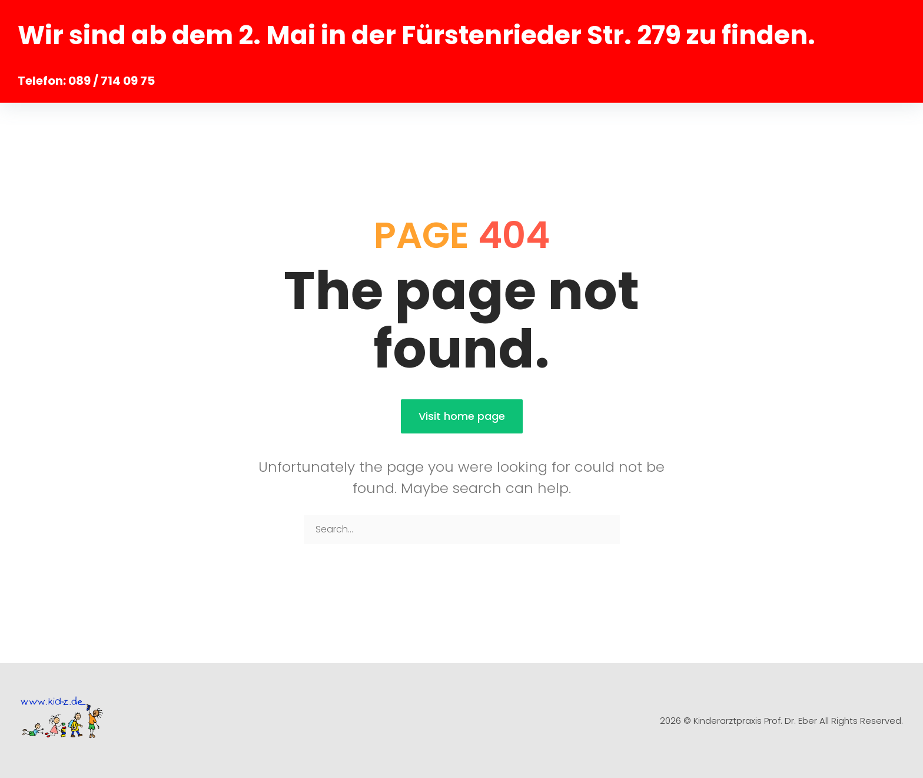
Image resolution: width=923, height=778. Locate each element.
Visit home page (462, 416)
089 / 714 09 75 (111, 80)
